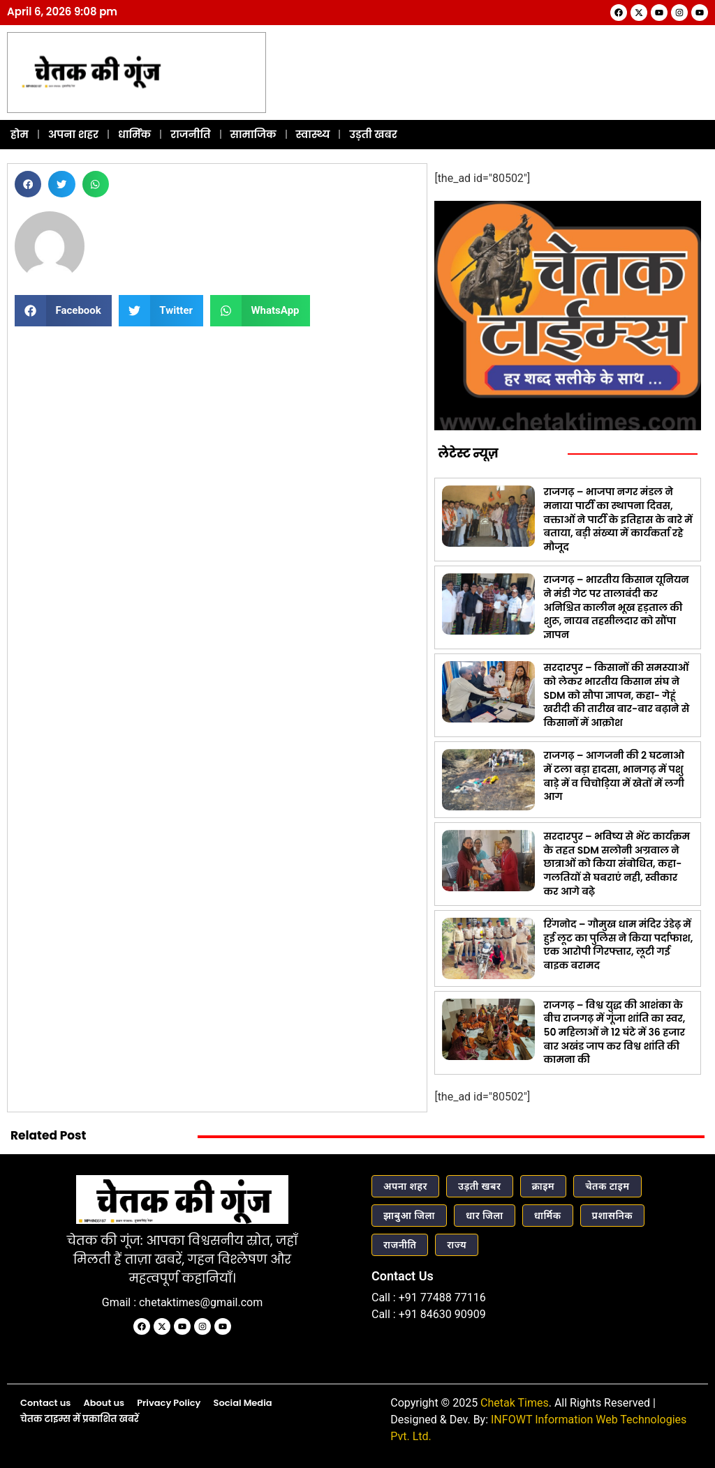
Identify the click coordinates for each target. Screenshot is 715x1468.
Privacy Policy (168, 1401)
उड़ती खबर (373, 133)
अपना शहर (73, 133)
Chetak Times (514, 1401)
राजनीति (190, 133)
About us (103, 1401)
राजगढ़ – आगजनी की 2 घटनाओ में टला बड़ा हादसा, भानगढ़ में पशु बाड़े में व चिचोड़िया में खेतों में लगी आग (613, 775)
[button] (28, 182)
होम (19, 133)
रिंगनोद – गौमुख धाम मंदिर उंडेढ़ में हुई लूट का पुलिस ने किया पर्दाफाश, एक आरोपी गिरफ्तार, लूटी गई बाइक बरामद (618, 943)
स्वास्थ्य (313, 133)
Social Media (242, 1401)
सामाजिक (253, 133)
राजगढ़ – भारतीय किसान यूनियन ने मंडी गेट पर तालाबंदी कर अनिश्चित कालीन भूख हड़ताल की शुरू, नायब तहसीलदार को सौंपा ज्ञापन (615, 606)
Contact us (45, 1401)
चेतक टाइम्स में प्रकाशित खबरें (79, 1418)
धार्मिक (134, 133)
